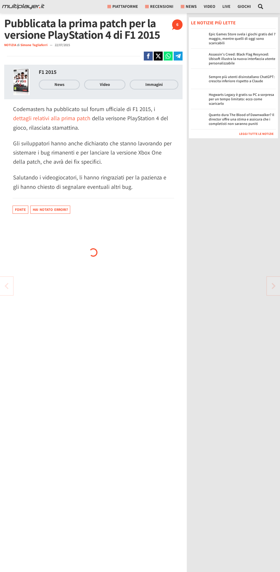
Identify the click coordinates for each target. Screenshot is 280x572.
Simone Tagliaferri (34, 45)
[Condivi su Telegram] (178, 56)
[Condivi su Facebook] (148, 56)
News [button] (189, 6)
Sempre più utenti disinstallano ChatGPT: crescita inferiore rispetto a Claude (242, 79)
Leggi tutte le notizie (256, 134)
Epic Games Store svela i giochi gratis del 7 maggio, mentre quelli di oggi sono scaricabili (242, 38)
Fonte (20, 209)
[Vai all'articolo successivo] (6, 286)
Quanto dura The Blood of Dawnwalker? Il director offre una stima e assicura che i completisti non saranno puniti (241, 119)
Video (209, 6)
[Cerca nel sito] (261, 6)
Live (226, 6)
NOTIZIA (10, 45)
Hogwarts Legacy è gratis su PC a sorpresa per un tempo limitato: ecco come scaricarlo (241, 99)
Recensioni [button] (159, 6)
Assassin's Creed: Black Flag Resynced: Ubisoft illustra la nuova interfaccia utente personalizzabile (242, 58)
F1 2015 (48, 71)
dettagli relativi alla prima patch (51, 118)
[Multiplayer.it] (23, 6)
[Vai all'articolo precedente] (273, 286)
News (59, 84)
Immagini (154, 84)
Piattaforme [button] (122, 6)
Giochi (244, 6)
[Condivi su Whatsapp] (168, 56)
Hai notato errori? (50, 209)
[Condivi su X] (158, 56)
